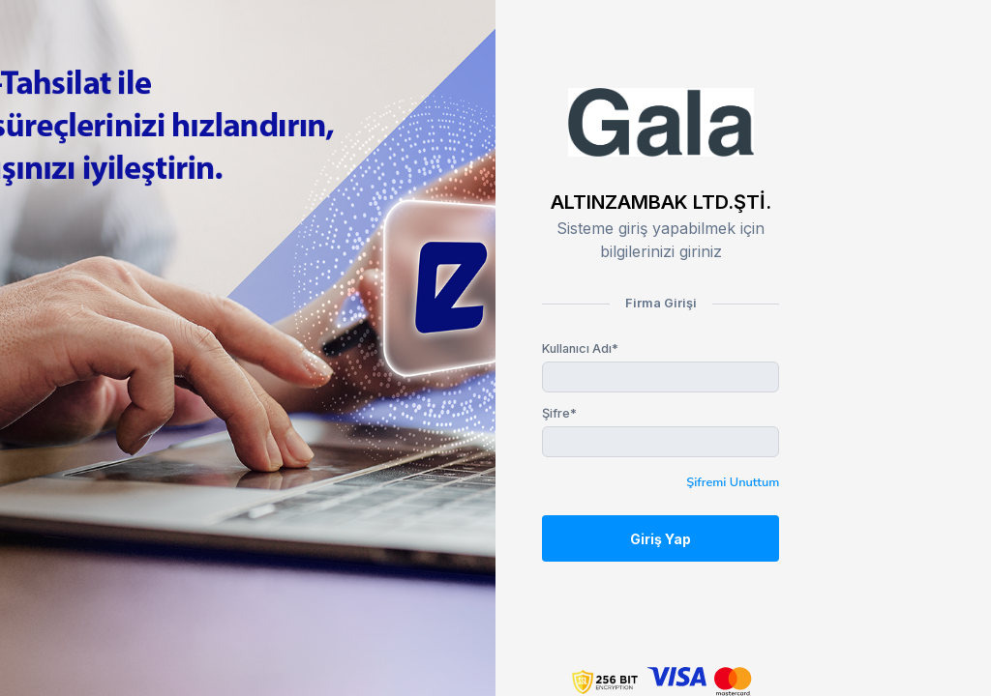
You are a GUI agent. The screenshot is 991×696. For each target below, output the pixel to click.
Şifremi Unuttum (732, 482)
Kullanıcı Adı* (580, 348)
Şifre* (559, 413)
